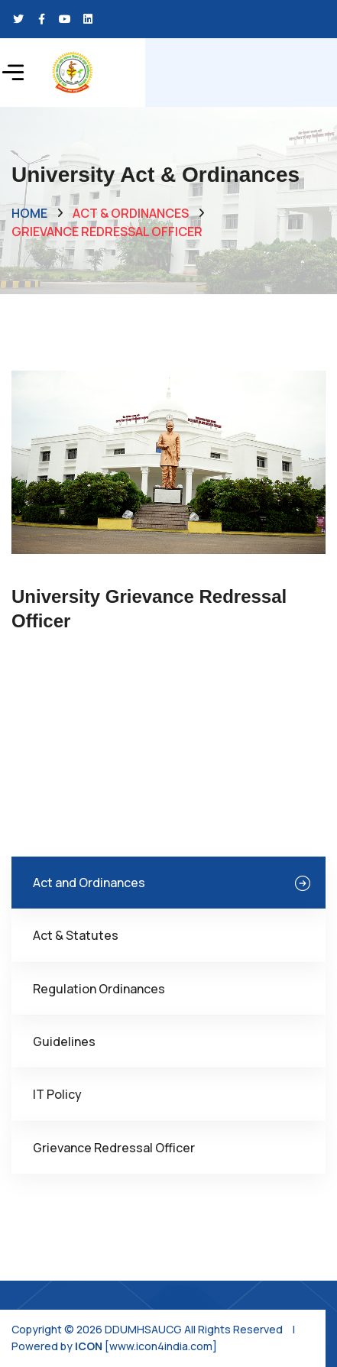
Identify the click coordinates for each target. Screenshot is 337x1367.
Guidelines (64, 1041)
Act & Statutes (75, 935)
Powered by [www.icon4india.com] (114, 1346)
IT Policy (57, 1094)
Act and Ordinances (89, 882)
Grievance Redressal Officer (114, 1147)
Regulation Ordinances (99, 988)
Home (29, 213)
